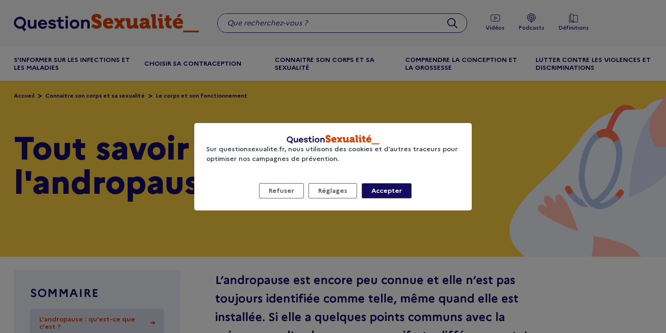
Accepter (386, 190)
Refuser (281, 190)
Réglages (332, 190)
